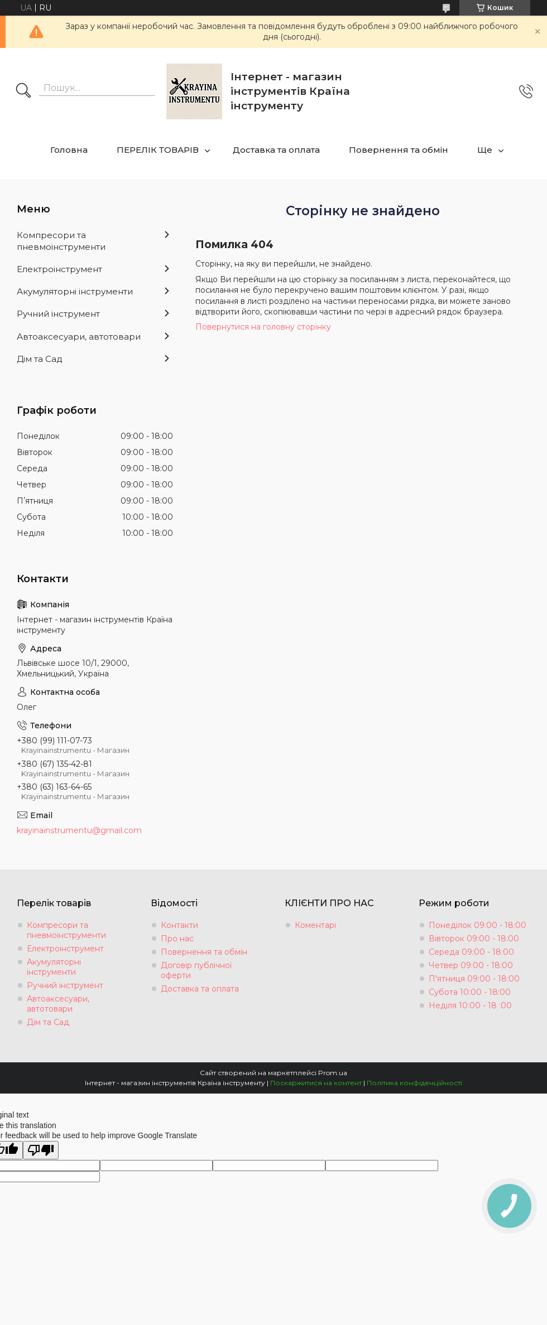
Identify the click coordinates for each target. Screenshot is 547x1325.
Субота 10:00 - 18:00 (470, 992)
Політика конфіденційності (414, 1083)
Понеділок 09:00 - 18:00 (477, 925)
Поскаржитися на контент (316, 1083)
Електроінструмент (59, 269)
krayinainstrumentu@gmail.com (79, 830)
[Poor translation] (41, 1150)
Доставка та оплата (276, 149)
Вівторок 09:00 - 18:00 (474, 939)
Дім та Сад (40, 359)
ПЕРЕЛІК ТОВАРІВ (158, 149)
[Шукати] (23, 91)
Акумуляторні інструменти (75, 291)
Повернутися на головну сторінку (263, 327)
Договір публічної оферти (196, 970)
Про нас (177, 939)
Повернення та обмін (398, 149)
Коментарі (315, 925)
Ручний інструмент (58, 313)
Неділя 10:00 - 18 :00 (470, 1005)
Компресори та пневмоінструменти (61, 241)
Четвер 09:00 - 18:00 (471, 965)
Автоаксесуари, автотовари (79, 336)
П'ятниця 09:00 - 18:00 (474, 979)
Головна (69, 149)
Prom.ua (332, 1072)
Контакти (179, 925)
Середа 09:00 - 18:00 (471, 952)
